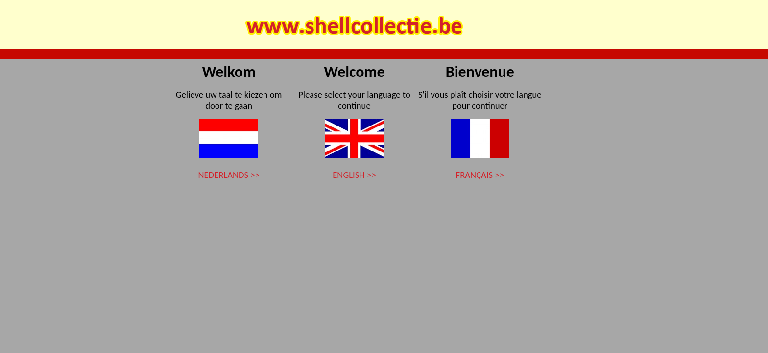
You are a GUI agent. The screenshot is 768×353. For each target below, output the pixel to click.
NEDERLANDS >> (228, 174)
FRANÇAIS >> (480, 174)
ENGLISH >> (354, 174)
